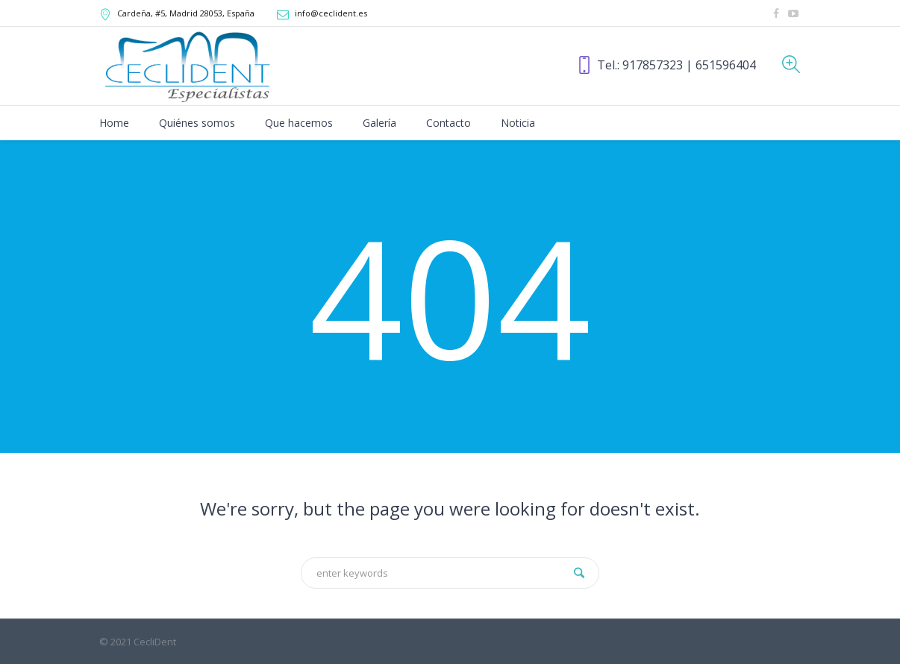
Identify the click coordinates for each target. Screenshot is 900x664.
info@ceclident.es (331, 13)
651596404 (726, 65)
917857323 (652, 65)
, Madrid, (185, 13)
